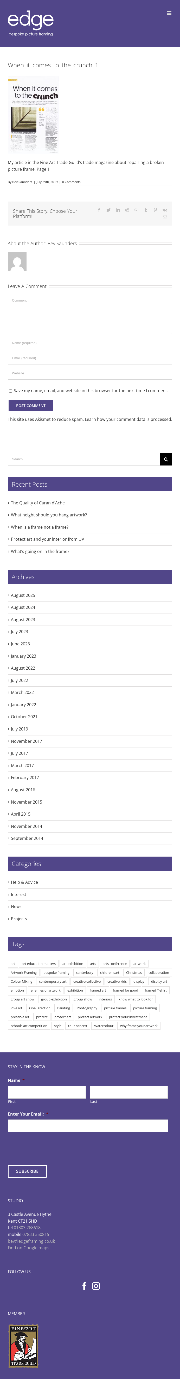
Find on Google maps (28, 1248)
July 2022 (19, 680)
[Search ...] (84, 459)
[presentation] (47, 1146)
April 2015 (20, 814)
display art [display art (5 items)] (159, 981)
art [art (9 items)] (13, 963)
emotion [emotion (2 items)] (17, 990)
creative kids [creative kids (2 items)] (117, 981)
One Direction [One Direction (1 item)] (39, 1008)
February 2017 (25, 777)
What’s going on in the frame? (40, 551)
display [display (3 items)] (138, 981)
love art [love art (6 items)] (16, 1008)
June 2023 (20, 644)
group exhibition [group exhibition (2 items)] (54, 999)
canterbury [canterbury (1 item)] (84, 972)
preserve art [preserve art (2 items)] (20, 1017)
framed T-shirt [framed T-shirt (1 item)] (156, 990)
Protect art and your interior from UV (47, 539)
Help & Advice (24, 882)
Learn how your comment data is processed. (128, 419)
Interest (18, 894)
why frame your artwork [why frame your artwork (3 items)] (139, 1025)
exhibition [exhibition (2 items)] (75, 990)
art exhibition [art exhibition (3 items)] (72, 963)
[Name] (90, 343)
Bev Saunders (22, 182)
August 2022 (23, 668)
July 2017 (19, 753)
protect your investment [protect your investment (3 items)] (128, 1017)
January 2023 (23, 656)
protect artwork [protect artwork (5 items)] (90, 1017)
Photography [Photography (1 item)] (87, 1008)
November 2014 (26, 826)
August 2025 (23, 595)
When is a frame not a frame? (39, 527)
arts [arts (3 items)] (93, 963)
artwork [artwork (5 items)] (139, 963)
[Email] (90, 358)
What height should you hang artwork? (49, 515)
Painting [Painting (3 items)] (63, 1008)
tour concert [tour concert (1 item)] (77, 1025)
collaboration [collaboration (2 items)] (159, 972)
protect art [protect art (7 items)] (62, 1017)
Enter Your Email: (28, 1114)
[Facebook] (84, 1286)
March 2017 (22, 765)
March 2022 (22, 692)
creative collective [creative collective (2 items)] (87, 981)
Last (94, 1101)
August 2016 (23, 790)
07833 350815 (35, 1234)
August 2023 (23, 619)
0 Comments (71, 182)
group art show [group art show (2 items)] (22, 999)
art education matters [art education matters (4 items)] (39, 963)
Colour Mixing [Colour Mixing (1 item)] (21, 981)
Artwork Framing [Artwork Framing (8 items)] (24, 972)
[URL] (90, 373)
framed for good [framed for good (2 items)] (125, 990)
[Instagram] (96, 1286)
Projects (19, 919)
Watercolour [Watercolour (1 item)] (103, 1025)
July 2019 (19, 729)
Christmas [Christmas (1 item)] (134, 972)
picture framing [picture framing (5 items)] (145, 1008)
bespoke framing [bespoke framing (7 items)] (56, 972)
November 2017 (26, 741)
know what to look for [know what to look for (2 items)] (136, 999)
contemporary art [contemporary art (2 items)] (53, 981)
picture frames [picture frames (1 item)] (115, 1008)
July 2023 (19, 631)
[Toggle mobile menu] (169, 13)
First (12, 1101)
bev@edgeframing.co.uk (31, 1241)
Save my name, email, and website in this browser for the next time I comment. (91, 390)
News (16, 906)
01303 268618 (27, 1227)
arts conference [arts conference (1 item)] (115, 963)
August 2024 (23, 607)
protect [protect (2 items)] (42, 1017)
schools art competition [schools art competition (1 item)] (29, 1025)
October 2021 (24, 717)
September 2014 (27, 838)
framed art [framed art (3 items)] (98, 990)
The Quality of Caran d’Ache (38, 503)
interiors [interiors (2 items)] (105, 999)
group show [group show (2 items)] (83, 999)
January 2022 (23, 705)
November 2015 (26, 802)
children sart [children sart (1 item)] (109, 972)
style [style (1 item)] (57, 1025)
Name (16, 1080)
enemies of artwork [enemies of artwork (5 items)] (46, 990)
